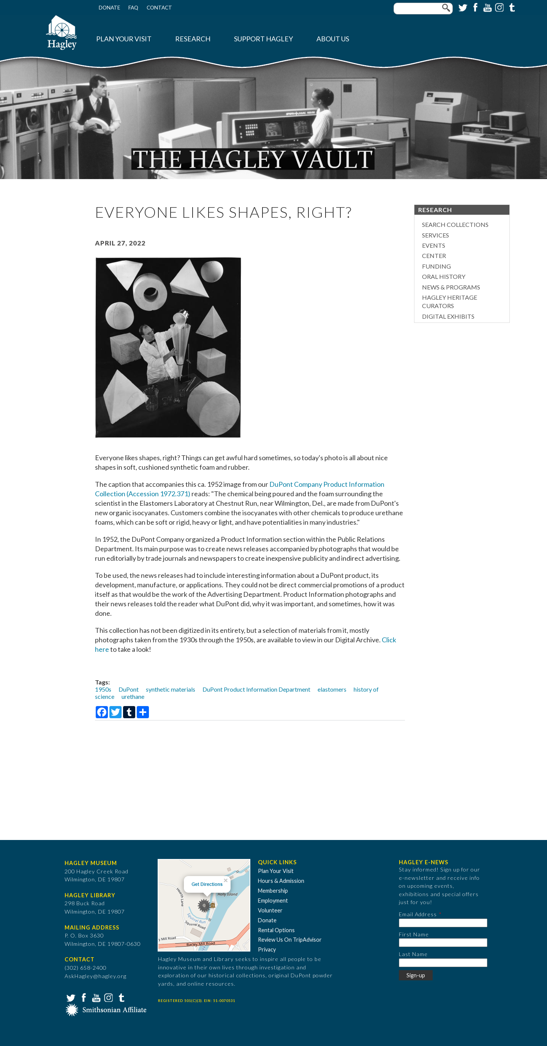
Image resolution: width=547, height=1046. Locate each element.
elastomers (332, 689)
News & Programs (451, 287)
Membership (273, 890)
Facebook (474, 7)
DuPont (129, 689)
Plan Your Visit (124, 39)
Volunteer (270, 910)
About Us (332, 39)
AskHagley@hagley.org (95, 976)
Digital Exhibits (448, 316)
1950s (103, 689)
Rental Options (276, 930)
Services (435, 235)
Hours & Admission (281, 881)
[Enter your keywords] (423, 8)
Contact (159, 8)
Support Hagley (263, 39)
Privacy (267, 949)
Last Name (413, 954)
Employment (273, 900)
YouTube (486, 7)
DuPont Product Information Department (256, 689)
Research (192, 39)
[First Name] (443, 942)
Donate (109, 8)
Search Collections (455, 224)
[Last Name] (443, 962)
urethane (133, 696)
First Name (414, 934)
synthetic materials (170, 689)
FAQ (133, 8)
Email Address (418, 914)
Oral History (443, 276)
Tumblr (511, 7)
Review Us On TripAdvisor (290, 939)
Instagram (498, 7)
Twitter (462, 7)
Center (434, 255)
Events (433, 245)
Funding (436, 266)
